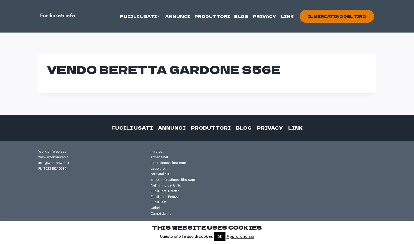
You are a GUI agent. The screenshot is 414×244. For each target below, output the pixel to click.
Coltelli (156, 208)
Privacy (264, 16)
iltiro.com (158, 151)
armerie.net (159, 157)
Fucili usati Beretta (165, 191)
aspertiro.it (159, 168)
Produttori (212, 16)
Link (287, 16)
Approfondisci (240, 236)
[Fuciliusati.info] (57, 16)
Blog (241, 16)
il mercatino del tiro (337, 16)
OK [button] (220, 237)
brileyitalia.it (160, 174)
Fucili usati (132, 127)
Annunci (177, 16)
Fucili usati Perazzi (165, 197)
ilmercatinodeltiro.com (168, 163)
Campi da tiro (161, 213)
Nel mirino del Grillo (166, 185)
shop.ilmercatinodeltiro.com (173, 180)
